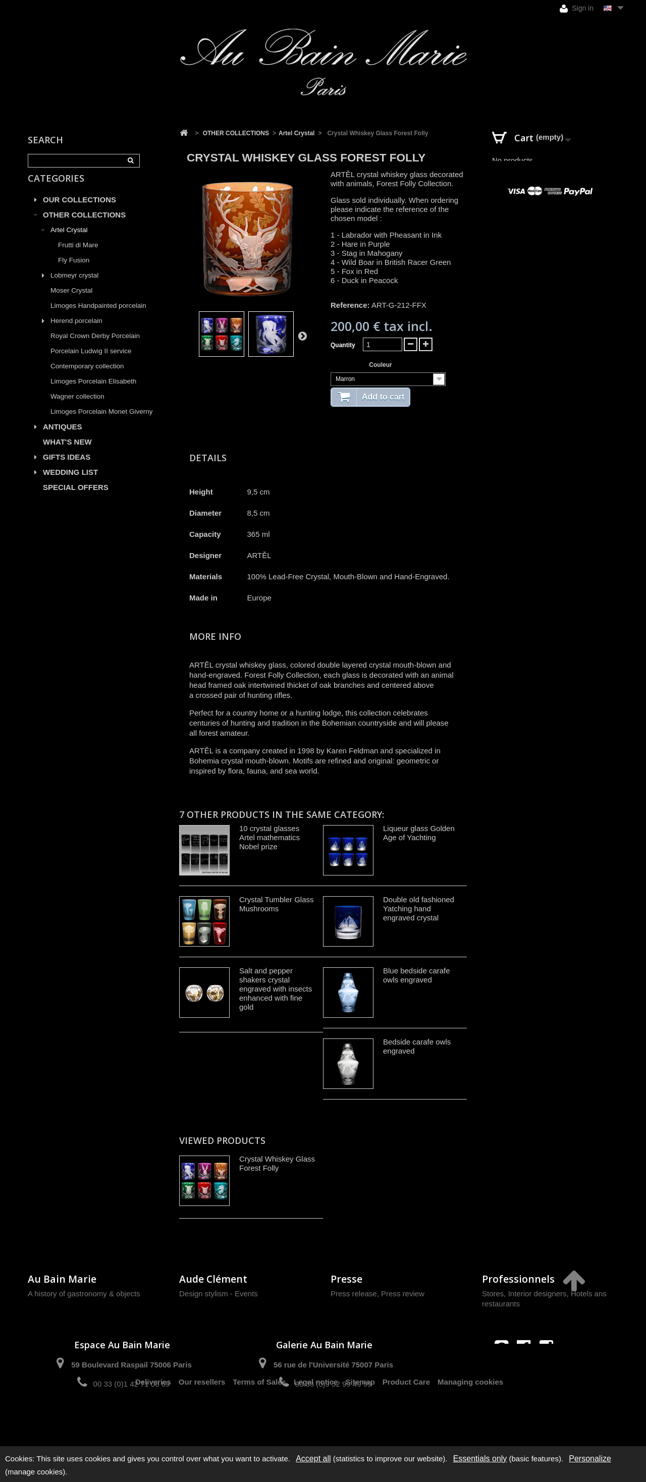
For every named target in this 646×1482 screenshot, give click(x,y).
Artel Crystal (69, 241)
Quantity (343, 345)
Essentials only (480, 1458)
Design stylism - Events (218, 1293)
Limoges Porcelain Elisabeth (93, 393)
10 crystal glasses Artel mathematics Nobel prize (269, 837)
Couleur (381, 364)
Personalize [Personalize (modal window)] (590, 1458)
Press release (354, 1293)
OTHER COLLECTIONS (84, 226)
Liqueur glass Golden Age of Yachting (419, 833)
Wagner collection (77, 408)
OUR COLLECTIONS (79, 211)
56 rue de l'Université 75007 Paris (333, 1364)
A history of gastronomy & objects (84, 1293)
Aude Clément (213, 1279)
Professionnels (518, 1279)
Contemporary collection (87, 377)
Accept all (313, 1458)
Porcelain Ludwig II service (91, 362)
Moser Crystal (71, 302)
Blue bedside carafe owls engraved (416, 975)
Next (302, 336)
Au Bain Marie (62, 1279)
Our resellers (202, 1419)
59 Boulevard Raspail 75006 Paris (131, 1364)
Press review (402, 1293)
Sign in (577, 8)
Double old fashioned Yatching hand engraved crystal (418, 908)
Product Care (406, 1419)
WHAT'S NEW (67, 453)
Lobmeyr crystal (74, 287)
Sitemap (360, 1419)
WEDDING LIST (70, 483)
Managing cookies (470, 1419)
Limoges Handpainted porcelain (98, 317)
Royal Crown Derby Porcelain (95, 347)
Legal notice (316, 1419)
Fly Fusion (73, 272)
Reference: (350, 305)
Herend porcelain (76, 332)
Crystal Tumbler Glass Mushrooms (276, 904)
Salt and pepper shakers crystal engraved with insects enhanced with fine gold (275, 988)
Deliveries (153, 1419)
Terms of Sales (259, 1419)
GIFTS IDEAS (66, 468)
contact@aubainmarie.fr (527, 1368)
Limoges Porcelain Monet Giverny (101, 423)
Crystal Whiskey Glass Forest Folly (277, 1163)
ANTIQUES (62, 438)
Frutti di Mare (78, 256)
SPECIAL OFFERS (76, 499)
